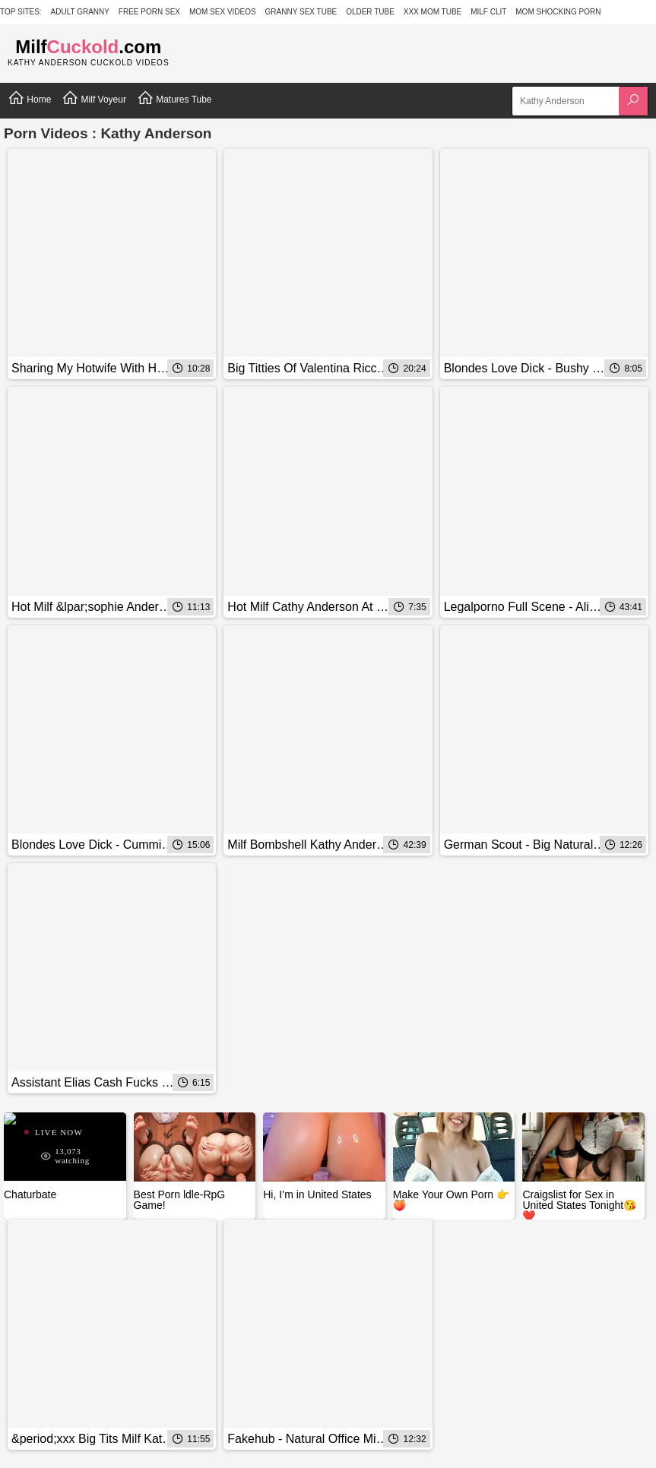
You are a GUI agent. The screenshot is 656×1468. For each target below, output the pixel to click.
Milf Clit (488, 12)
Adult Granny (80, 12)
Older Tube (370, 12)
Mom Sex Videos (222, 12)
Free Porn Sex (149, 12)
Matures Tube (174, 98)
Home (29, 98)
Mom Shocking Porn (558, 12)
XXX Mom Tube (433, 12)
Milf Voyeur (94, 98)
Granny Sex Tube (301, 12)
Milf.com (88, 46)
